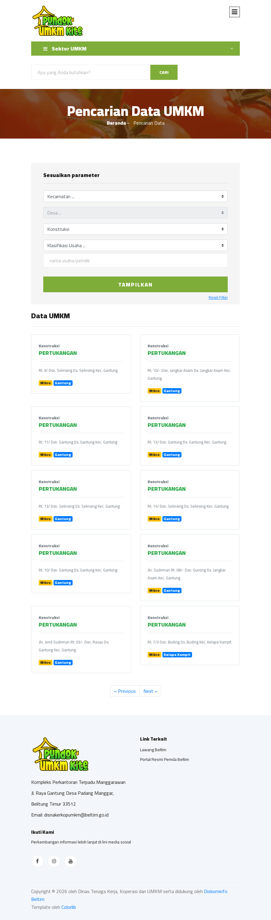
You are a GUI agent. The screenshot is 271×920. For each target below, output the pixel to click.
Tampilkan (135, 285)
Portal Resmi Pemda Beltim (164, 759)
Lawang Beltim (153, 750)
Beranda (116, 122)
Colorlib (68, 907)
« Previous (125, 691)
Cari (163, 72)
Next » (150, 691)
